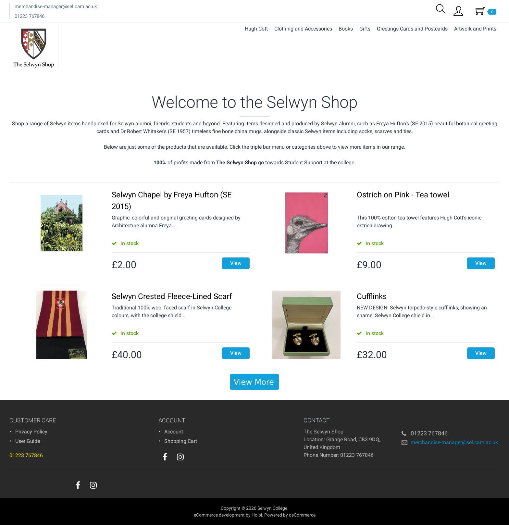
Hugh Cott (256, 29)
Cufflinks (372, 296)
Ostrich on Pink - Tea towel (403, 194)
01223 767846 (29, 16)
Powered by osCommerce (290, 515)
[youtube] (193, 458)
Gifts (364, 29)
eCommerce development (219, 515)
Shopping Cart (180, 441)
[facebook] (165, 457)
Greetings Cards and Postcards (412, 29)
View (236, 263)
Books (346, 29)
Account (173, 432)
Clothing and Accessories (303, 29)
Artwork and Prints (475, 29)
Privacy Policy (31, 432)
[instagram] (180, 457)
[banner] (254, 382)
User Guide (27, 441)
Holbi (257, 515)
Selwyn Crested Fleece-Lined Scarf (172, 296)
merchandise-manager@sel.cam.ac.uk (56, 6)
